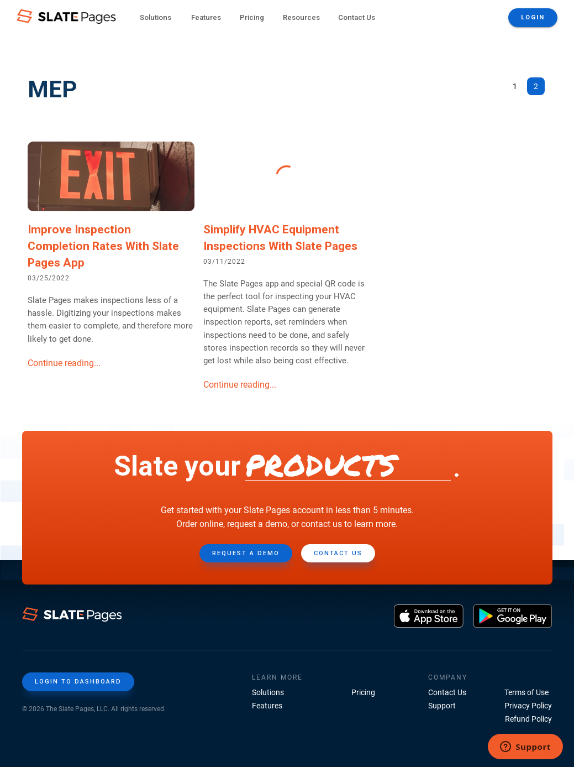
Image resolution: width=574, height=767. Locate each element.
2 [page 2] (536, 86)
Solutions (268, 692)
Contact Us (356, 17)
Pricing (252, 17)
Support (442, 705)
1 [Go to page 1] (515, 86)
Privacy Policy (528, 705)
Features (267, 705)
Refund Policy (528, 718)
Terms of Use (526, 692)
